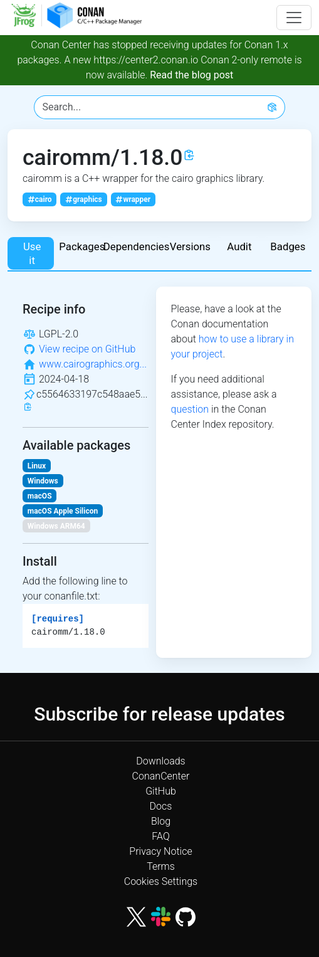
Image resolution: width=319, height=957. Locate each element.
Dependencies (135, 246)
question (190, 409)
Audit (239, 246)
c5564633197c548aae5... (92, 394)
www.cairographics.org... (93, 364)
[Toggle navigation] (293, 17)
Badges (287, 246)
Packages (82, 246)
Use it (32, 253)
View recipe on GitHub (87, 349)
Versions (190, 246)
